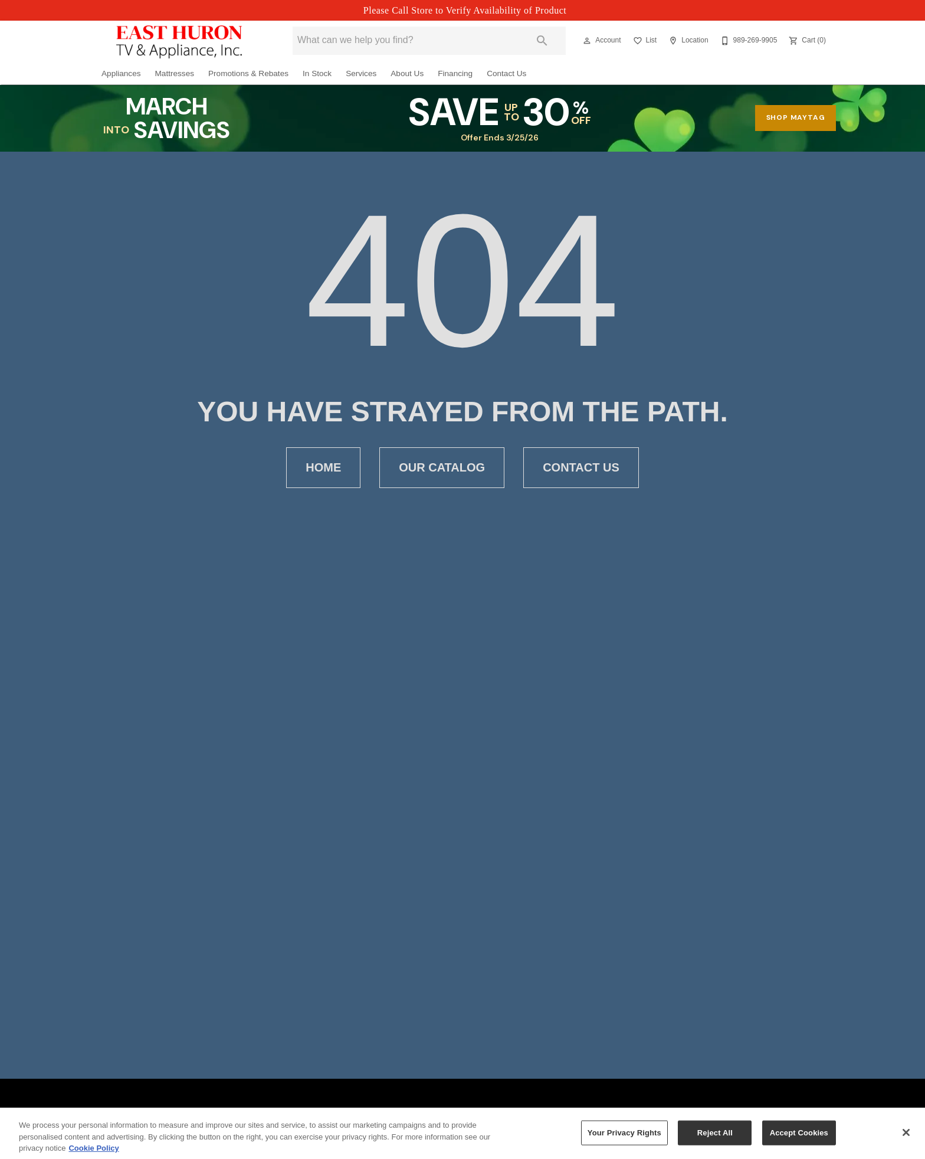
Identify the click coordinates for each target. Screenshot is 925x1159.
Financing (455, 73)
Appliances (121, 73)
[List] (644, 41)
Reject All (715, 1139)
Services (361, 73)
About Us (407, 73)
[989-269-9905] (748, 41)
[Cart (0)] (806, 41)
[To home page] (179, 40)
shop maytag (795, 117)
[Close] (906, 1140)
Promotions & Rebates (248, 73)
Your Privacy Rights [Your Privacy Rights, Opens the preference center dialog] (624, 1139)
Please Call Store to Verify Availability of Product (464, 10)
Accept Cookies (799, 1139)
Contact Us (506, 73)
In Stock (317, 73)
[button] (587, 41)
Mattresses (174, 73)
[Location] (687, 41)
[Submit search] (542, 40)
